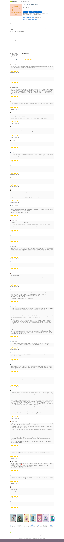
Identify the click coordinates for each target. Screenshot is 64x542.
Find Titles (20, 1)
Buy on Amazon (25, 11)
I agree (58, 540)
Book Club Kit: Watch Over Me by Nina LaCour (12, 525)
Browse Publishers (26, 1)
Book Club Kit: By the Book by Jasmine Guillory (26, 525)
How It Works (40, 535)
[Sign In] (53, 1)
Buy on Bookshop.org (39, 11)
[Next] (53, 520)
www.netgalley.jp (50, 534)
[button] (13, 519)
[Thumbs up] (18, 72)
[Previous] (53, 518)
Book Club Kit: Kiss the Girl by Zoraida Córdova (46, 524)
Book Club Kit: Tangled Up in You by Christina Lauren (52, 525)
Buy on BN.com (32, 11)
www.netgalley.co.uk (50, 535)
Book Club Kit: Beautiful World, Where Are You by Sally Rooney (33, 525)
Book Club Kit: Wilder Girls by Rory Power (19, 524)
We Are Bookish (40, 534)
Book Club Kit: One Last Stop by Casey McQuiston (39, 525)
